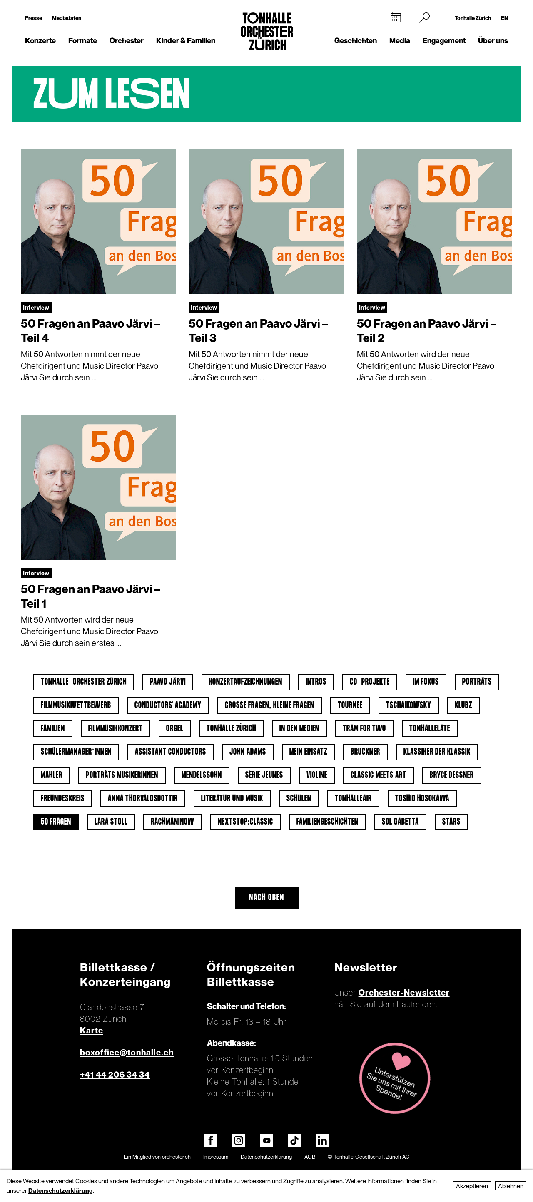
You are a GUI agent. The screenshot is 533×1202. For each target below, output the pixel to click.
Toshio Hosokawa (422, 799)
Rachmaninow (172, 822)
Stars (451, 822)
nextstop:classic (245, 822)
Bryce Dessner (452, 775)
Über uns (493, 40)
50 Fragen (56, 822)
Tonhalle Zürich (473, 18)
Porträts (477, 682)
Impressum (215, 1156)
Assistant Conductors (170, 752)
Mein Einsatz (308, 752)
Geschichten (355, 40)
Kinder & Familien (185, 40)
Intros (316, 682)
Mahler (51, 775)
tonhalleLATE (429, 729)
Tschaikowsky (408, 705)
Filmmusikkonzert (115, 729)
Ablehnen (510, 1186)
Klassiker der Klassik (437, 752)
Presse (33, 18)
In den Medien (299, 729)
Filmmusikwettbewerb (76, 705)
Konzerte (40, 40)
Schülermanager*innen (76, 752)
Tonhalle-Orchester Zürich (84, 682)
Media (399, 40)
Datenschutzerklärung (266, 1156)
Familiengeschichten (327, 822)
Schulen (298, 799)
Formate (82, 40)
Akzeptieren (472, 1186)
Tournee (350, 705)
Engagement (444, 40)
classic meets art (378, 775)
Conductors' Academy (168, 705)
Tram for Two (364, 729)
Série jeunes (264, 775)
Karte (91, 1031)
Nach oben (266, 898)
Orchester (127, 40)
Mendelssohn (202, 775)
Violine (316, 775)
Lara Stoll (111, 822)
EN (504, 18)
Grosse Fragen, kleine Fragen (269, 705)
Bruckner (365, 752)
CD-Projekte (370, 682)
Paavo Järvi (168, 682)
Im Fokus (426, 682)
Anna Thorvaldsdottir (143, 799)
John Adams (247, 752)
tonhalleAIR (353, 799)
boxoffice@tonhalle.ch (127, 1053)
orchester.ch (176, 1156)
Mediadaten (66, 18)
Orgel (174, 729)
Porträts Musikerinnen (122, 775)
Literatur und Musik (232, 799)
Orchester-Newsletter (404, 993)
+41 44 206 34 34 (115, 1075)
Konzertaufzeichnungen (245, 682)
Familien (53, 729)
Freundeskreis (63, 799)
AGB (309, 1156)
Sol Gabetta (400, 822)
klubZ (463, 705)
